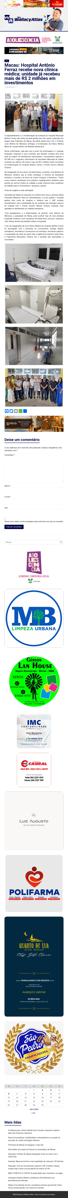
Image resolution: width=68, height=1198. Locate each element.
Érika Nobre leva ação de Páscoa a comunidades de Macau (31, 1149)
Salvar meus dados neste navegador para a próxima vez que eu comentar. (33, 521)
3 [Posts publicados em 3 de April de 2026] (50, 1090)
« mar (33, 1113)
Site (6, 508)
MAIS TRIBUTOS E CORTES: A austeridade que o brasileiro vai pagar (35, 1173)
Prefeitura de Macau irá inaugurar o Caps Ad (25, 1145)
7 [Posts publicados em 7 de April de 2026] (25, 1094)
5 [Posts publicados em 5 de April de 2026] (8, 1094)
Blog (7, 61)
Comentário (9, 455)
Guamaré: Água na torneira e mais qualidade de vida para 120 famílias (35, 1161)
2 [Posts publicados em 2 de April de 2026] (42, 1090)
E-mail (7, 497)
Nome (7, 486)
